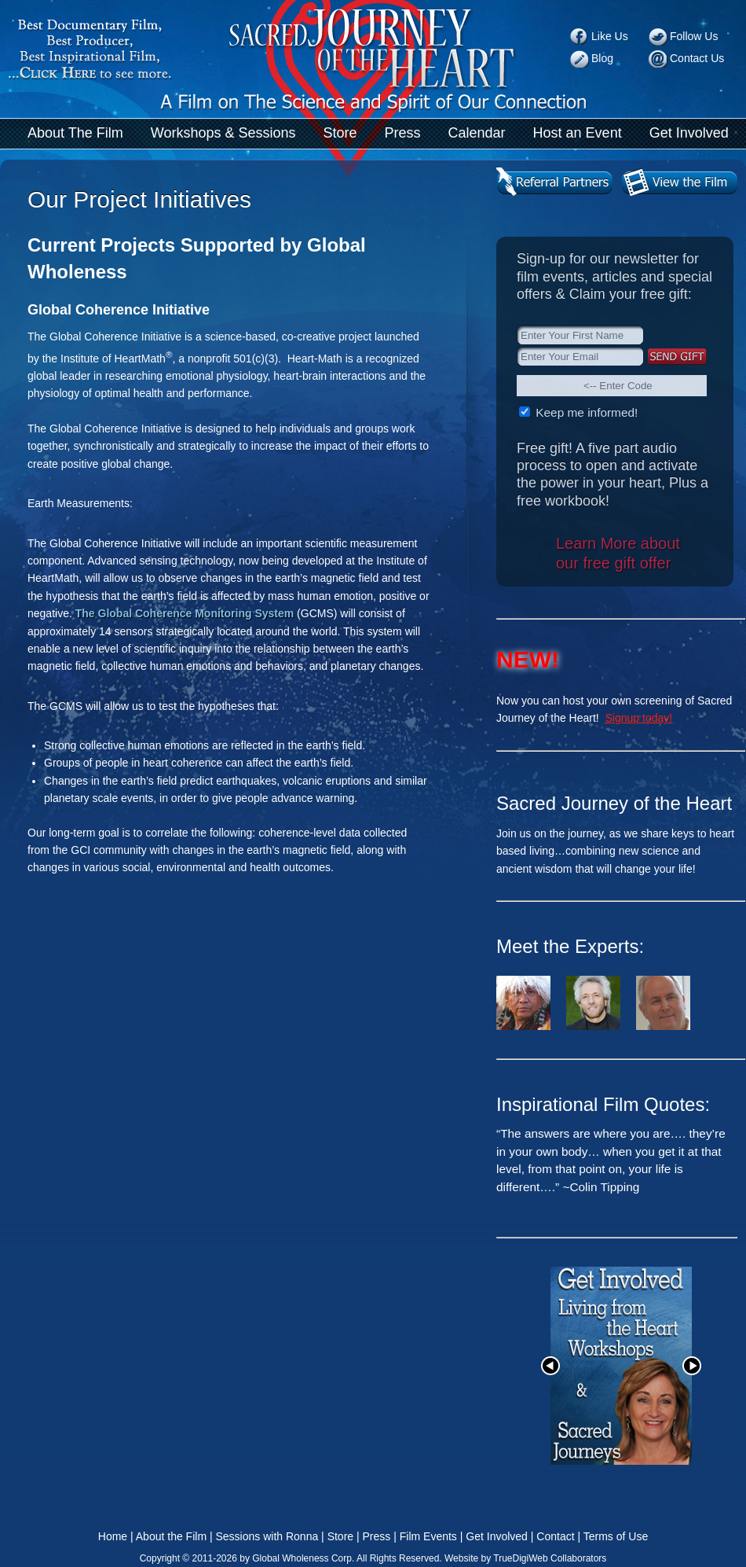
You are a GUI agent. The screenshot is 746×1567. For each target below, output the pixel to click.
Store (340, 133)
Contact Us (697, 58)
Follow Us (694, 36)
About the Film (171, 1536)
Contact (555, 1536)
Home (112, 1536)
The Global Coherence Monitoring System (184, 613)
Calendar (477, 133)
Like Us (609, 36)
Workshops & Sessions (223, 133)
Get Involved (689, 133)
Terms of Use (615, 1536)
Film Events (428, 1536)
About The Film (75, 133)
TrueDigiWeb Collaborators (549, 1558)
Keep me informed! (585, 412)
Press (403, 133)
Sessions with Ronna (266, 1536)
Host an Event (577, 133)
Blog (602, 58)
